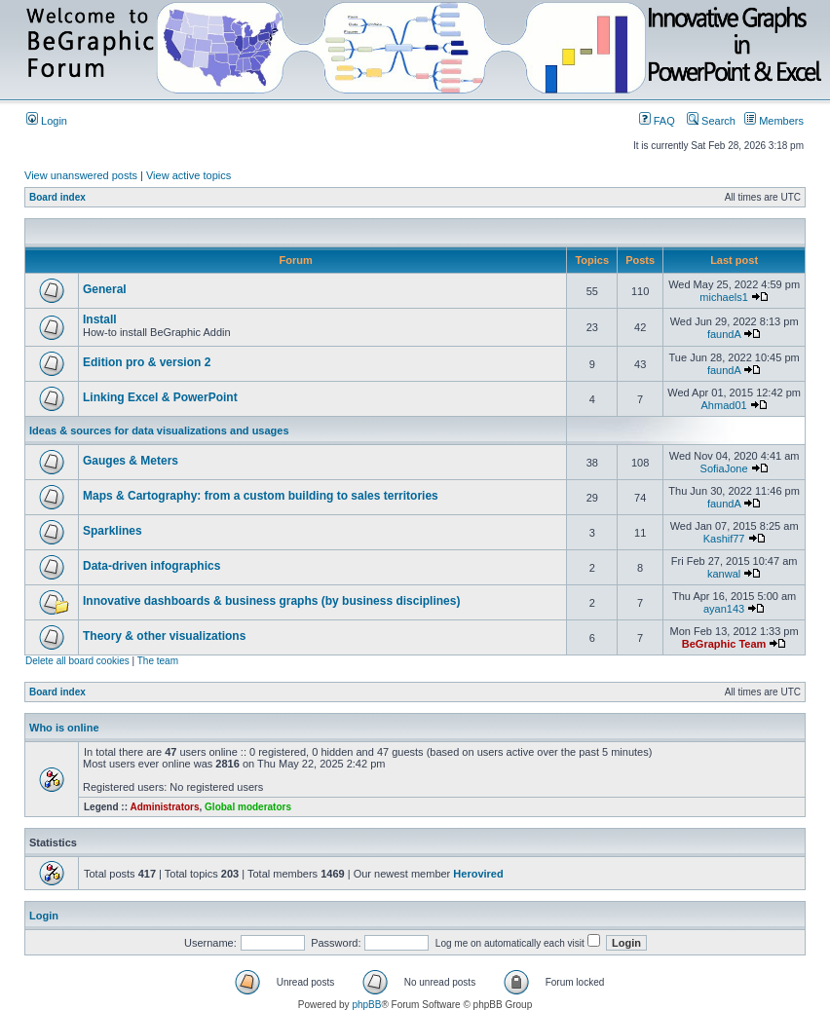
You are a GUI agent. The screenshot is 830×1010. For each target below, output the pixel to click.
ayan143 (723, 609)
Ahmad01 (724, 405)
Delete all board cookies (77, 660)
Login (46, 121)
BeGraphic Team (724, 644)
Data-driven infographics (151, 566)
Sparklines (112, 531)
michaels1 (723, 297)
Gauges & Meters (130, 461)
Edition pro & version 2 (146, 362)
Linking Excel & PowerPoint (160, 397)
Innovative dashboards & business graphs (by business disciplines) (271, 601)
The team (157, 660)
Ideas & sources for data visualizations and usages (159, 430)
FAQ (657, 121)
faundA (723, 334)
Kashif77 (724, 538)
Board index (57, 197)
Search (711, 121)
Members (774, 121)
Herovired (478, 873)
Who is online (64, 727)
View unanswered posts (80, 175)
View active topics (188, 175)
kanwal (723, 574)
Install (100, 319)
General (105, 289)
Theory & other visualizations (164, 636)
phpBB (366, 1004)
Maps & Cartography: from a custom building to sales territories (260, 496)
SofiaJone (724, 468)
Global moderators (248, 807)
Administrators (164, 807)
